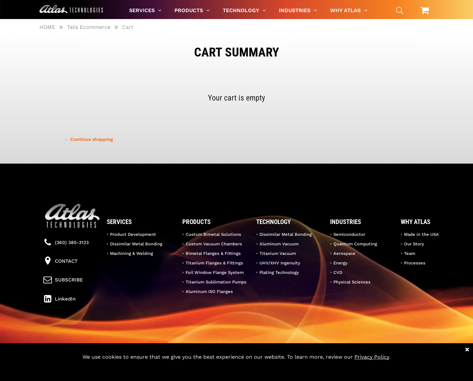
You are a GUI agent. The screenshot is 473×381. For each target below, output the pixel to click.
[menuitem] (145, 10)
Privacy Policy (371, 357)
